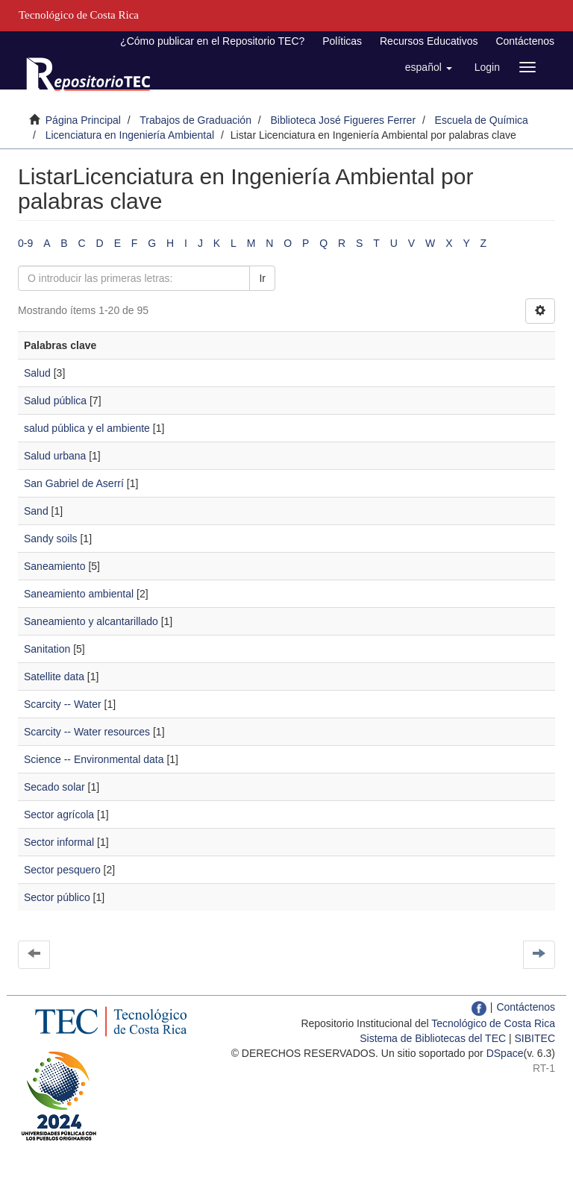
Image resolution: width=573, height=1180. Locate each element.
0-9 (25, 243)
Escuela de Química (481, 120)
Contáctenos (524, 41)
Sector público (57, 897)
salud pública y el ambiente (87, 428)
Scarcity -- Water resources (87, 732)
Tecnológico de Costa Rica (493, 1023)
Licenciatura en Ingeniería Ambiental (130, 135)
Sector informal (59, 842)
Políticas (342, 41)
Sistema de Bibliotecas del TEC (433, 1038)
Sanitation (47, 649)
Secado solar (54, 787)
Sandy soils (51, 539)
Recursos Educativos (429, 41)
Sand (36, 511)
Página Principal (83, 120)
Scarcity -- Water (62, 704)
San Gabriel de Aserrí (74, 483)
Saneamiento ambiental (79, 594)
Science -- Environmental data (94, 759)
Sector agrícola (59, 814)
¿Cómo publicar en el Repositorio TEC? (212, 41)
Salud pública (55, 401)
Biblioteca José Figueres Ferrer (343, 120)
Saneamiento (55, 566)
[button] (428, 67)
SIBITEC (535, 1038)
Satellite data (54, 676)
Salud (37, 373)
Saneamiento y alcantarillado (91, 621)
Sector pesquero (62, 870)
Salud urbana (55, 456)
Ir (262, 278)
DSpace (505, 1053)
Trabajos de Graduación (195, 120)
